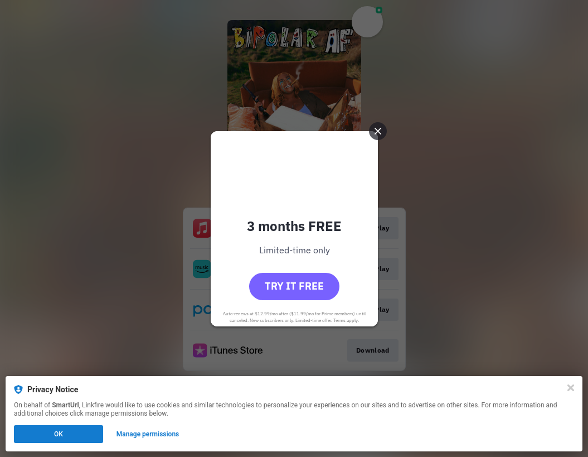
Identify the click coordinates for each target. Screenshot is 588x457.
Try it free (294, 286)
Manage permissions (147, 434)
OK (58, 434)
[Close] (571, 388)
